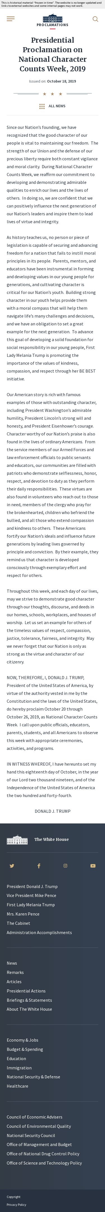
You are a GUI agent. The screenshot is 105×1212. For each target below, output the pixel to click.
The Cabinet (18, 923)
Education (16, 1058)
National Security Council (31, 1135)
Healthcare (17, 1086)
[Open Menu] (10, 18)
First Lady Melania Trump (31, 904)
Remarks (15, 972)
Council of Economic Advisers (34, 1117)
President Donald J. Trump (32, 886)
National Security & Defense (33, 1076)
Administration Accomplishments (39, 932)
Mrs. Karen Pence (23, 914)
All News (52, 106)
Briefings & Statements (29, 1000)
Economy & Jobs (22, 1040)
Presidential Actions (26, 991)
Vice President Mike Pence (31, 895)
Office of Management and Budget (39, 1144)
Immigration (19, 1068)
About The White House (29, 1009)
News (12, 963)
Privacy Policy (16, 1204)
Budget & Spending (25, 1049)
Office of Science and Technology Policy (44, 1163)
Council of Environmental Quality (39, 1126)
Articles (14, 981)
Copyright (13, 1197)
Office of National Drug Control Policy (43, 1153)
